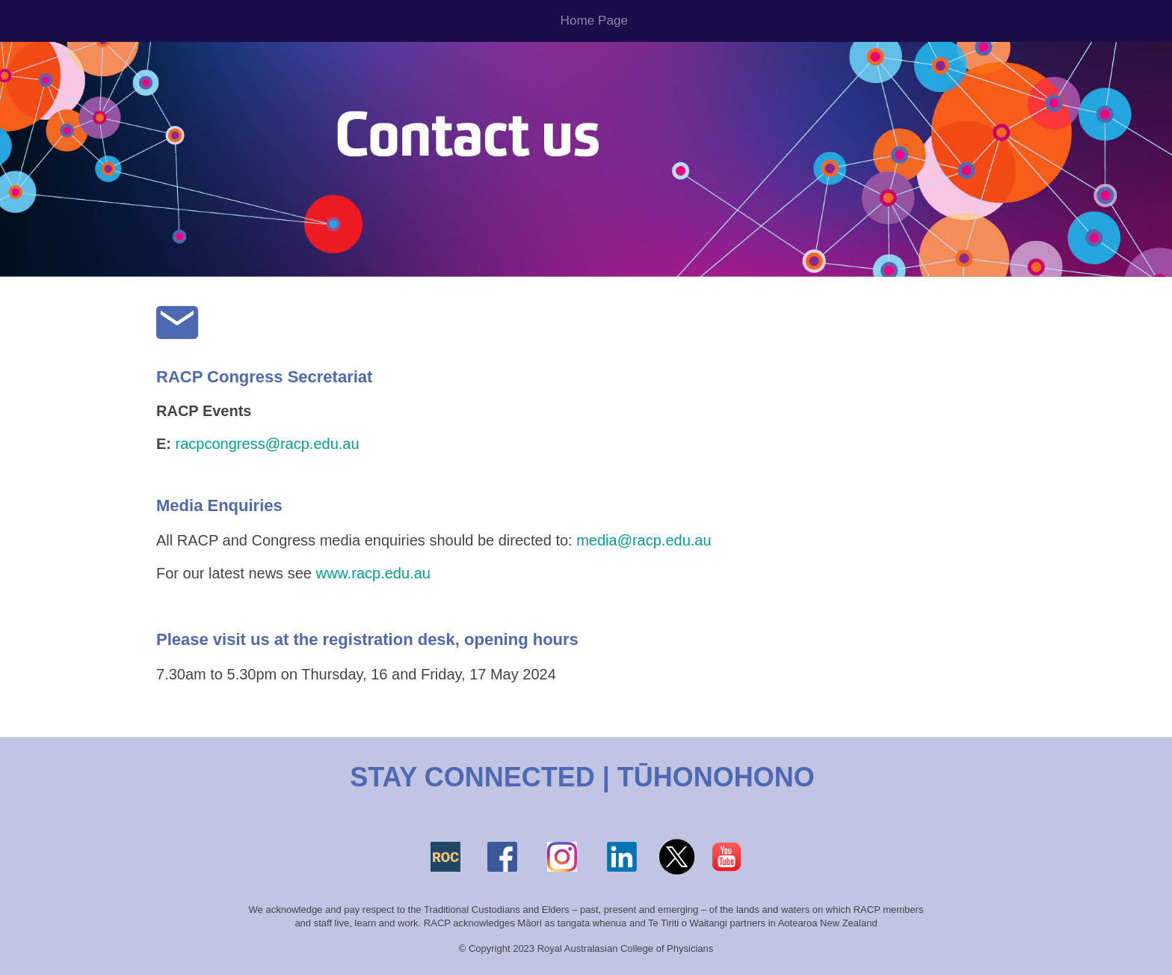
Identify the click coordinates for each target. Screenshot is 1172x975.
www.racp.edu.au (372, 573)
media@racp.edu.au (643, 540)
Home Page (594, 20)
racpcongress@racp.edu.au (268, 443)
